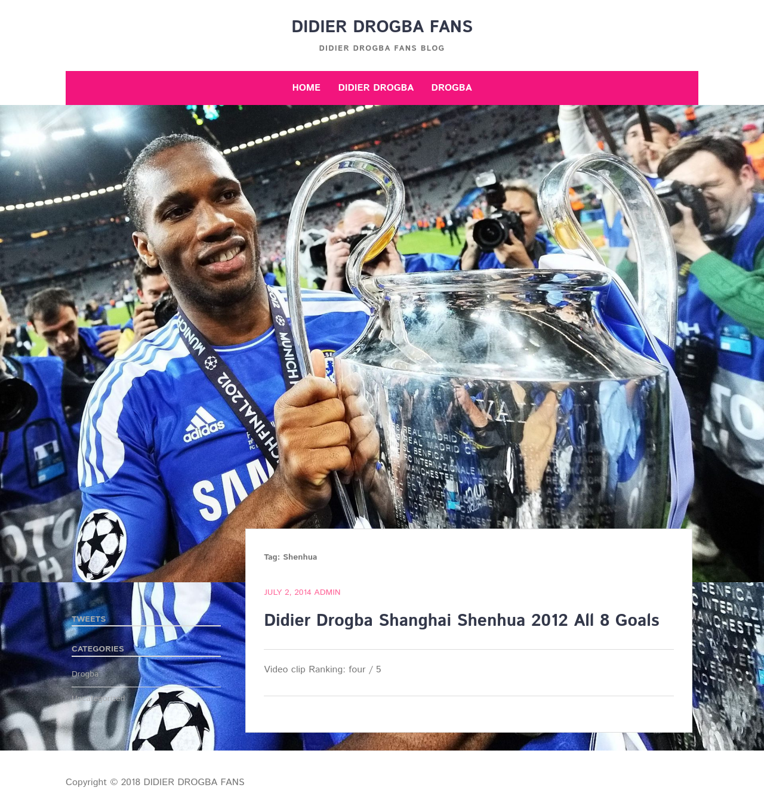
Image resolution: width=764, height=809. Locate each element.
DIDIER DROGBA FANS (382, 27)
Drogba (452, 88)
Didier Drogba (376, 88)
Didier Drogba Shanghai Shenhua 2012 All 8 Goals (461, 621)
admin (327, 592)
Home (306, 88)
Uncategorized (98, 699)
